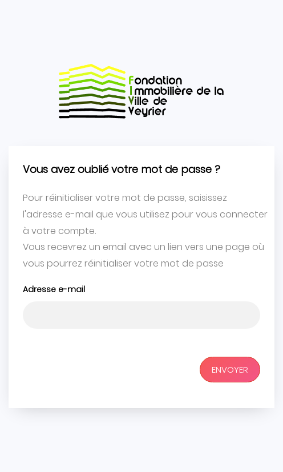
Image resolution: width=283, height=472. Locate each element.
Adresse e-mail (54, 289)
